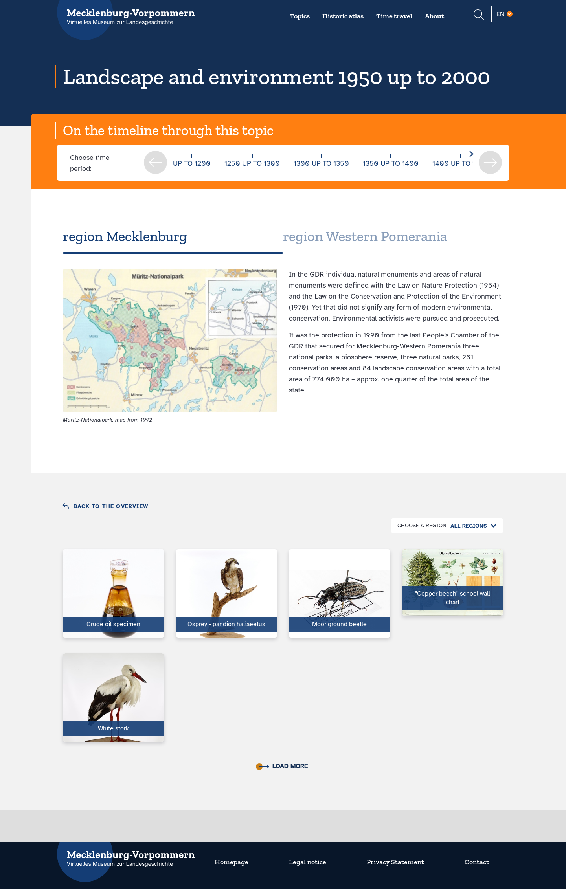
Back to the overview (111, 506)
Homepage (231, 862)
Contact (477, 862)
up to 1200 (192, 163)
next (490, 162)
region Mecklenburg (125, 236)
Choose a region (422, 525)
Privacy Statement (395, 862)
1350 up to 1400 (391, 163)
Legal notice (307, 862)
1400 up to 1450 (460, 163)
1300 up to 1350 (321, 163)
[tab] (173, 236)
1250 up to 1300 (252, 163)
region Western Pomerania (365, 236)
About (434, 16)
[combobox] (472, 525)
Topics (300, 16)
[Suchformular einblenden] (479, 16)
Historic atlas (343, 16)
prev (155, 162)
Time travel (394, 16)
